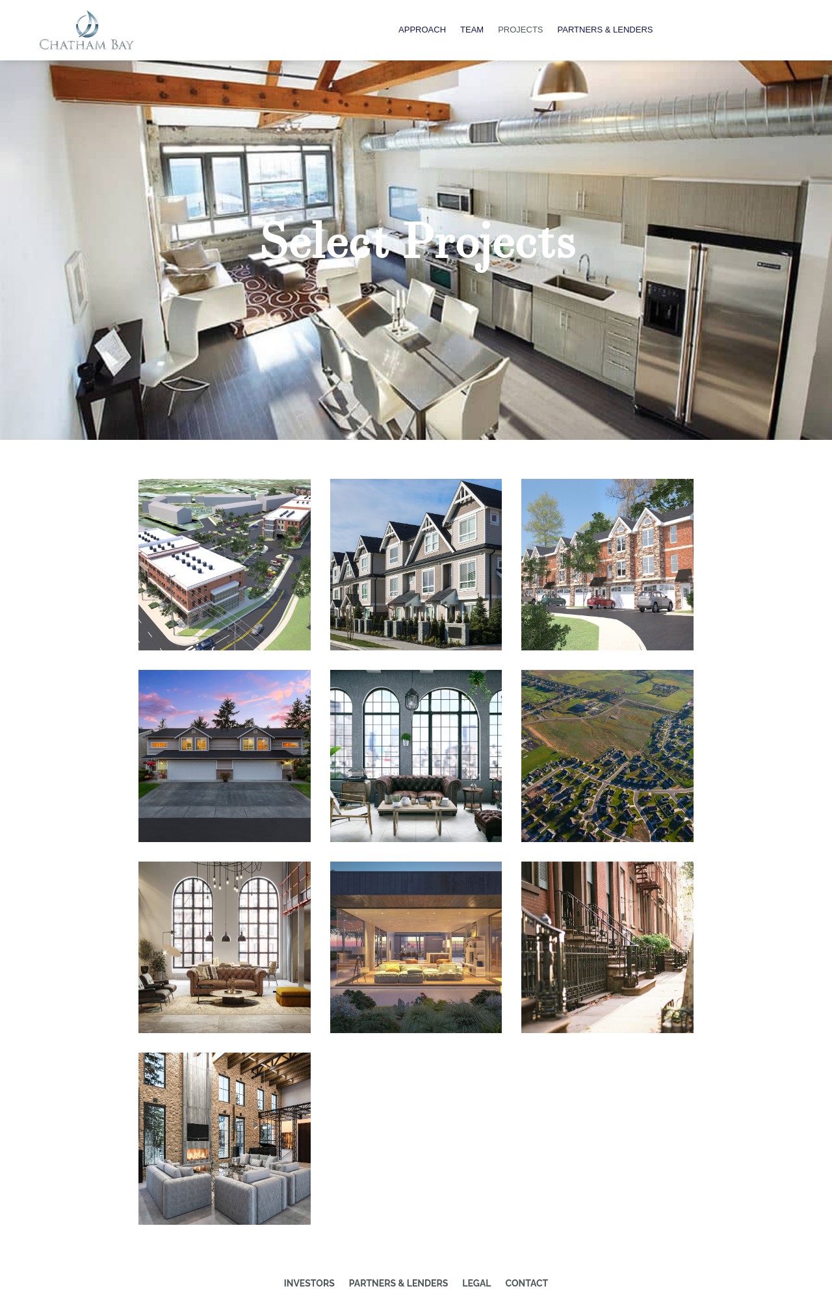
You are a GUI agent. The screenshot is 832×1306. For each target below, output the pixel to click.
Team (472, 29)
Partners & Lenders (605, 29)
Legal (476, 1283)
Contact (527, 1283)
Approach (422, 29)
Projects (520, 29)
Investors (309, 1283)
